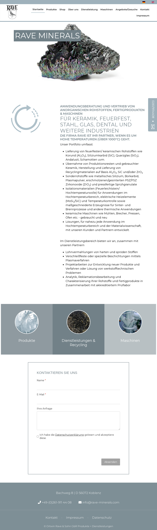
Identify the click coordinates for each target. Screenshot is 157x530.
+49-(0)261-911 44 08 (55, 502)
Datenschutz (102, 517)
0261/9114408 (153, 109)
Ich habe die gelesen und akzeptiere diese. (77, 436)
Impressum (142, 15)
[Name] (78, 386)
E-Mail (41, 394)
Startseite (38, 9)
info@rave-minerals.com (98, 502)
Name (41, 380)
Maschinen (106, 9)
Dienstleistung (89, 9)
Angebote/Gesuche (127, 9)
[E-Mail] (78, 400)
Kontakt (144, 9)
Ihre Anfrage (44, 408)
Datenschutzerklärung (69, 434)
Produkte (51, 9)
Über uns (73, 9)
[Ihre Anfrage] (78, 420)
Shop (62, 9)
